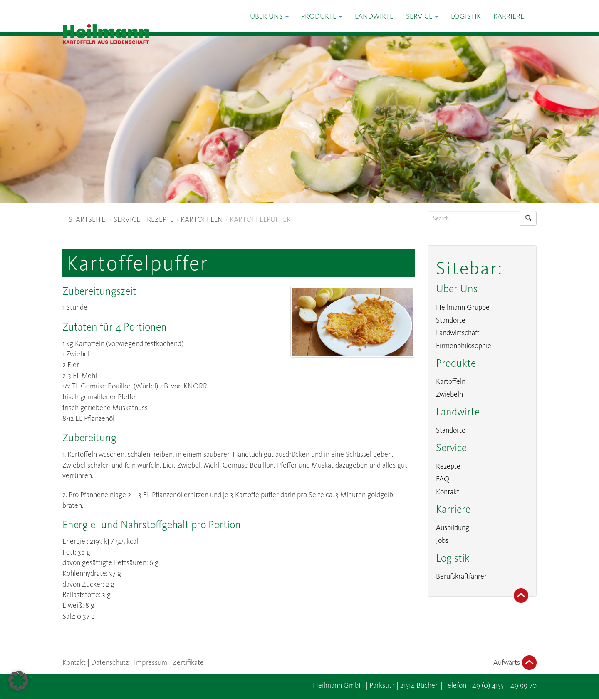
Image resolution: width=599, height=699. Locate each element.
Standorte (450, 320)
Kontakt (447, 491)
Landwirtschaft (458, 332)
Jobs (442, 540)
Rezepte (448, 466)
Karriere (508, 16)
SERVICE (127, 219)
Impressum (150, 662)
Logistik (466, 16)
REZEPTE (160, 219)
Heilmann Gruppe (463, 307)
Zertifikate (188, 662)
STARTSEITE (87, 219)
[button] (18, 680)
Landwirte (374, 16)
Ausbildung (452, 527)
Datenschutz (110, 662)
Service (422, 16)
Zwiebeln (449, 394)
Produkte (321, 16)
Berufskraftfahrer (461, 576)
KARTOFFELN (202, 219)
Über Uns (269, 16)
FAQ (443, 478)
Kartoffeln (450, 381)
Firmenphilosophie (463, 345)
